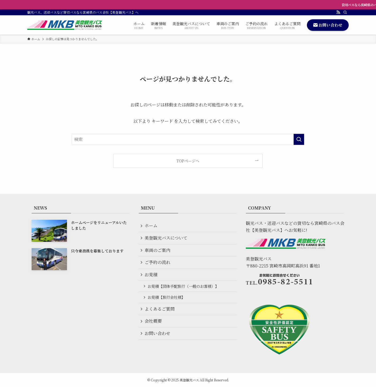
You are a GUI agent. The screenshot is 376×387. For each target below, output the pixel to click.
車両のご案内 (158, 251)
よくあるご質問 (160, 312)
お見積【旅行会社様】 (167, 300)
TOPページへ (187, 160)
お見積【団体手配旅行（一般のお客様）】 (184, 289)
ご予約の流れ (158, 264)
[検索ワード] (188, 139)
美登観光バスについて (166, 239)
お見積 (151, 277)
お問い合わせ (158, 338)
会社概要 (153, 325)
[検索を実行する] (299, 139)
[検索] (345, 12)
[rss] (338, 12)
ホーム (151, 226)
